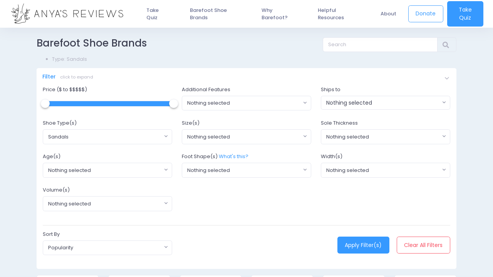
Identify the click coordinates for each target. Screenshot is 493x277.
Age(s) (51, 157)
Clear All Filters (423, 246)
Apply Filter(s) (363, 246)
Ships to (330, 90)
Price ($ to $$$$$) (65, 90)
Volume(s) (56, 191)
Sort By (51, 235)
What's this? (233, 157)
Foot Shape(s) (200, 157)
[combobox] (246, 104)
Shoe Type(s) (60, 123)
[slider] (45, 104)
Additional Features (206, 90)
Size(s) (191, 123)
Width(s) (331, 157)
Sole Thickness (339, 123)
